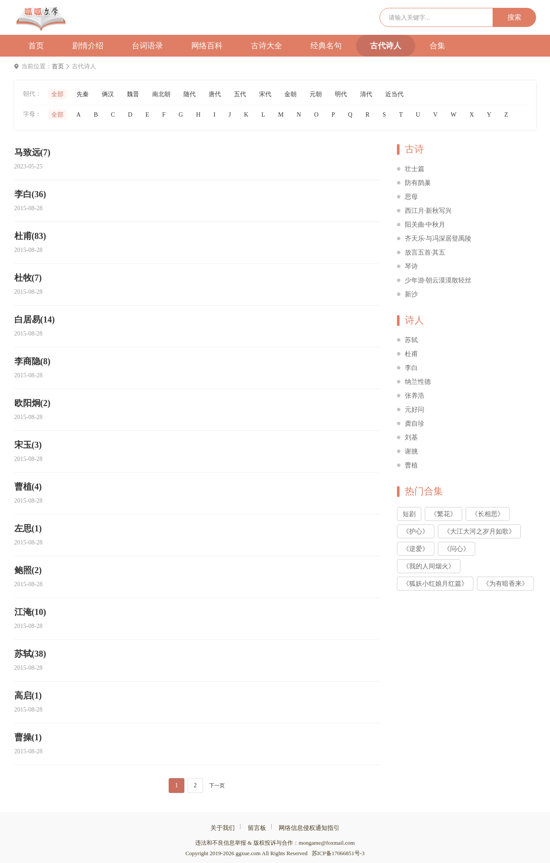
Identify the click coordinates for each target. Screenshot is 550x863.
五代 (240, 94)
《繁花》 (443, 513)
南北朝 (161, 94)
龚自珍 (414, 423)
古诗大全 (266, 45)
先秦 (83, 94)
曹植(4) (28, 486)
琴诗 (411, 266)
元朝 (316, 94)
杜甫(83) (30, 236)
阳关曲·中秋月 (425, 224)
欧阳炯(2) (32, 403)
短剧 (409, 513)
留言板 (257, 828)
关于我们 (222, 828)
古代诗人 (385, 45)
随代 (189, 94)
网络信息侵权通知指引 (309, 828)
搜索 (514, 17)
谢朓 (411, 451)
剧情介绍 (87, 45)
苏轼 (411, 339)
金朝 (290, 94)
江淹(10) (30, 612)
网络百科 (207, 45)
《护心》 (416, 531)
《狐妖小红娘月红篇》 (435, 583)
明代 (341, 94)
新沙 (411, 294)
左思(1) (28, 528)
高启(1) (28, 695)
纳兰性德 (418, 381)
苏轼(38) (30, 653)
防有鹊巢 (418, 182)
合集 (437, 45)
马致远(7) (32, 152)
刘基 (411, 437)
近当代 (394, 94)
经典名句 (326, 45)
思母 (411, 196)
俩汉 (108, 94)
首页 (36, 45)
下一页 (217, 785)
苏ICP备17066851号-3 (338, 853)
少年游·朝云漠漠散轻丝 (438, 280)
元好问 (414, 409)
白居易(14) (34, 319)
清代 (366, 94)
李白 (411, 367)
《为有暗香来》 (505, 583)
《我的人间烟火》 (429, 566)
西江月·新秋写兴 (428, 210)
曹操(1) (28, 737)
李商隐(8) (32, 361)
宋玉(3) (28, 445)
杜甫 (411, 353)
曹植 (411, 465)
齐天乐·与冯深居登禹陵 (438, 238)
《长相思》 (487, 513)
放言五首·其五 (425, 252)
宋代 (265, 94)
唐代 (215, 94)
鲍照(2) (28, 570)
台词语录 (147, 45)
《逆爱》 (416, 548)
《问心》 (456, 548)
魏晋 (133, 94)
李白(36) (30, 194)
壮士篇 (414, 168)
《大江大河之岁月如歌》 (479, 531)
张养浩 (414, 395)
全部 (57, 94)
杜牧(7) (28, 277)
